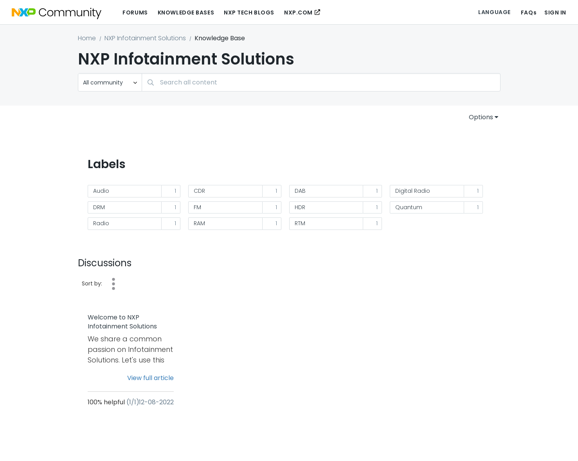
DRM (99, 207)
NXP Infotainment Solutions (145, 38)
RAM (199, 223)
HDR (300, 207)
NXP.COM (298, 12)
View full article (150, 377)
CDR (199, 191)
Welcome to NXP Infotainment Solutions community (122, 322)
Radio (101, 223)
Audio (101, 191)
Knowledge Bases (186, 12)
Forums (135, 12)
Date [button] (113, 284)
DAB (300, 191)
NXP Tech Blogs (249, 12)
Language (494, 12)
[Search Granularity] (110, 82)
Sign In (555, 12)
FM (197, 207)
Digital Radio (412, 191)
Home (87, 38)
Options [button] (481, 117)
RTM (300, 223)
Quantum (408, 207)
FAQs (529, 12)
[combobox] (321, 82)
